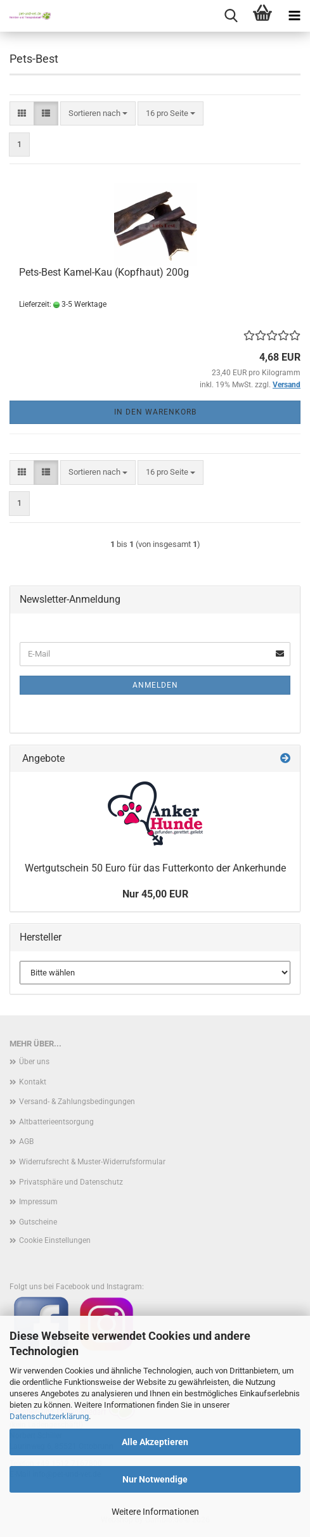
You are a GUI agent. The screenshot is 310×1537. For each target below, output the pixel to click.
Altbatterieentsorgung (56, 1121)
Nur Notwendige (155, 1479)
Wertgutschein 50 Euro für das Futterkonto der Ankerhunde (155, 868)
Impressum (38, 1201)
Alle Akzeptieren (155, 1442)
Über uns (34, 1061)
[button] (22, 113)
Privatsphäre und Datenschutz (71, 1182)
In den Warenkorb (155, 412)
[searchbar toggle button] (231, 16)
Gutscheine (38, 1222)
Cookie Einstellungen (55, 1240)
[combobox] (98, 113)
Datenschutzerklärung (49, 1416)
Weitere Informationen (155, 1512)
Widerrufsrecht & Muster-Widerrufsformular (92, 1161)
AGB (26, 1141)
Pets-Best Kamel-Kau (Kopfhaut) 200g (104, 272)
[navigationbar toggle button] (294, 16)
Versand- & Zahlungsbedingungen (77, 1101)
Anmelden (155, 685)
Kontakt (32, 1081)
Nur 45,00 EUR (155, 894)
